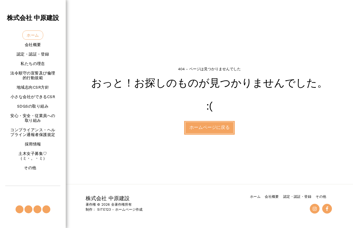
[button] (19, 209)
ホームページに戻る (209, 127)
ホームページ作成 (129, 209)
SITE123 (104, 209)
